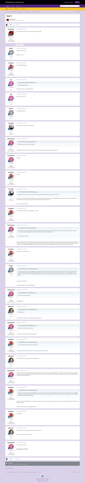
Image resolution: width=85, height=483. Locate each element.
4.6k (11, 39)
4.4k (11, 148)
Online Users (16, 8)
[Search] (65, 6)
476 (11, 58)
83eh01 (11, 48)
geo (11, 79)
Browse (7, 7)
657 (11, 89)
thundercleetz (11, 138)
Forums (6, 8)
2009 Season (20, 20)
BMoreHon (11, 306)
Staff (11, 8)
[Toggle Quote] (18, 82)
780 (11, 72)
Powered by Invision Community (42, 481)
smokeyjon (11, 63)
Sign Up (77, 2)
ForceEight (11, 123)
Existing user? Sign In (69, 2)
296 (11, 316)
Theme (38, 478)
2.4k (11, 133)
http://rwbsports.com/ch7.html (22, 448)
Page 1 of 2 (18, 24)
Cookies (47, 478)
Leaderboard (23, 8)
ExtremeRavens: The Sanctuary (14, 2)
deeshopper (13, 19)
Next (11, 24)
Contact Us (43, 478)
